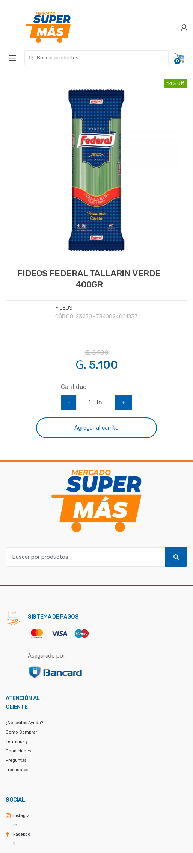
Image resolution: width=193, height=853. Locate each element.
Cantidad (74, 386)
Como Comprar (21, 732)
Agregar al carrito (96, 427)
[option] (96, 169)
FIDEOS (63, 308)
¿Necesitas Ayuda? (24, 722)
